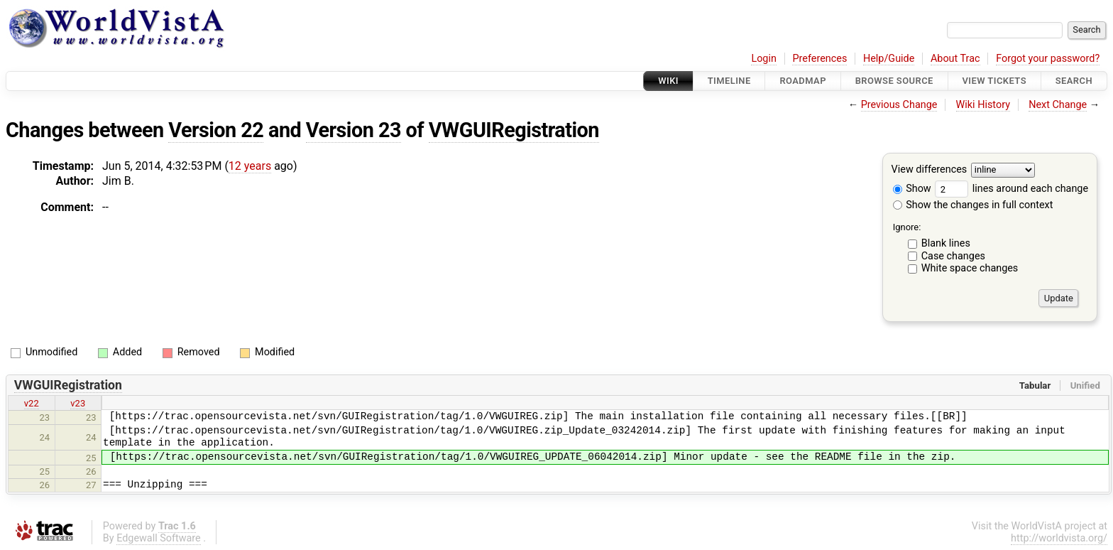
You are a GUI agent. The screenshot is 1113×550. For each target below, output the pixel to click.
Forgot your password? (1048, 59)
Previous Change (899, 105)
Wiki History (983, 105)
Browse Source (894, 80)
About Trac (955, 59)
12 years (250, 166)
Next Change (1058, 105)
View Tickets (994, 80)
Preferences (819, 59)
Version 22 (215, 130)
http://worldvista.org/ (1059, 538)
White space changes (970, 268)
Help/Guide (888, 59)
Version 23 (353, 130)
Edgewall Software (158, 538)
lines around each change (1011, 189)
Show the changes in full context (973, 205)
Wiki (668, 80)
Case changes (953, 256)
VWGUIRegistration (514, 130)
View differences (929, 170)
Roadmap (802, 80)
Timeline (729, 80)
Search (1074, 80)
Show (912, 189)
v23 (77, 403)
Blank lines (945, 243)
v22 (31, 403)
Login (764, 59)
